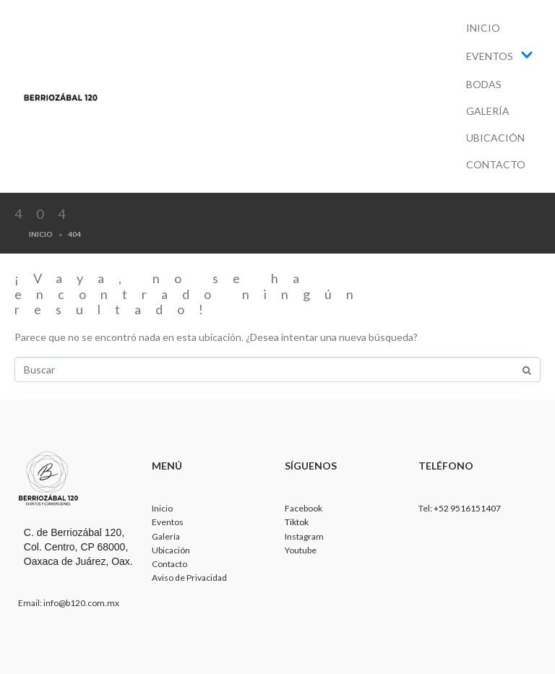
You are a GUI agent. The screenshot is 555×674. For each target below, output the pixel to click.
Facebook (303, 508)
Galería (487, 111)
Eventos (499, 56)
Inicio (483, 28)
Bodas (484, 84)
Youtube (301, 550)
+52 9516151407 (467, 508)
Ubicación (495, 137)
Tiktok (297, 522)
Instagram (304, 536)
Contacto (495, 164)
